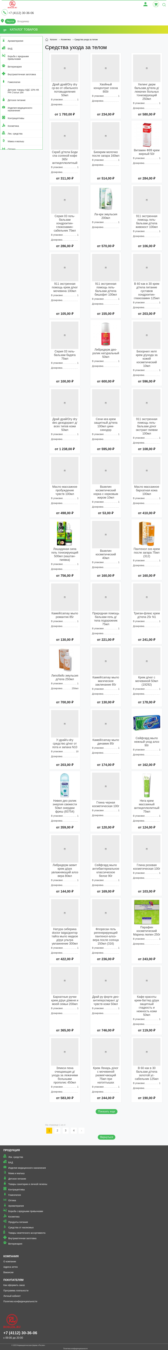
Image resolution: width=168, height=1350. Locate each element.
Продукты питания (18, 1222)
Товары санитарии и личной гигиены (27, 1184)
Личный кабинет (12, 1296)
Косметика (13, 126)
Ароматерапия (15, 41)
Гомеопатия (14, 82)
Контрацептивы (16, 118)
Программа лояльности (15, 1290)
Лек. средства (15, 133)
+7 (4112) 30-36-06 (21, 13)
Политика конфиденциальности (20, 1301)
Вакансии (8, 1272)
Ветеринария (15, 66)
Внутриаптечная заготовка (22, 74)
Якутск (10, 21)
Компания (11, 1256)
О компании (9, 1261)
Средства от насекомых (21, 1227)
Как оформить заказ (14, 1285)
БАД (10, 48)
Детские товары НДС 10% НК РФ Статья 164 (23, 91)
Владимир (23, 21)
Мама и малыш (16, 141)
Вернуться (106, 1137)
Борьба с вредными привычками (18, 57)
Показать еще (106, 1111)
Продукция (11, 1150)
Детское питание (17, 100)
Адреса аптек (10, 1267)
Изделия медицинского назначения (20, 109)
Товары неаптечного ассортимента (26, 1233)
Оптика (11, 149)
